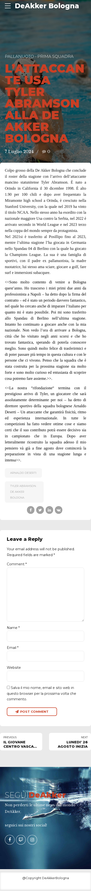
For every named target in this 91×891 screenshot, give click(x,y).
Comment (17, 564)
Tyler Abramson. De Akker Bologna (23, 491)
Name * (13, 628)
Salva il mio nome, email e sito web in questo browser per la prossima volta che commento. (41, 694)
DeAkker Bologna (47, 6)
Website (14, 668)
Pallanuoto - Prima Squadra (39, 56)
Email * (12, 648)
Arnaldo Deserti (23, 473)
